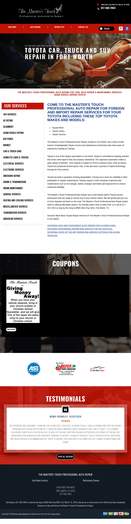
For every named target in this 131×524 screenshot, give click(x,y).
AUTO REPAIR (35, 27)
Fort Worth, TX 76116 (61, 45)
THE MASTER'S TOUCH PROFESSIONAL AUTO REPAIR (43, 97)
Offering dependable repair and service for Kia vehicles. (80, 233)
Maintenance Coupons (91, 490)
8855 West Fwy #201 (45, 45)
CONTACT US (83, 27)
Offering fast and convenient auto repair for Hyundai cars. (81, 230)
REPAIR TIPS (59, 27)
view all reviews (65, 466)
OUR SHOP (12, 27)
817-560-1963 (108, 8)
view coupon (18, 336)
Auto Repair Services (40, 490)
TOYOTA (82, 99)
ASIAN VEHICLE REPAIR (65, 99)
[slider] (65, 429)
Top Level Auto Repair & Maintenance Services (95, 97)
